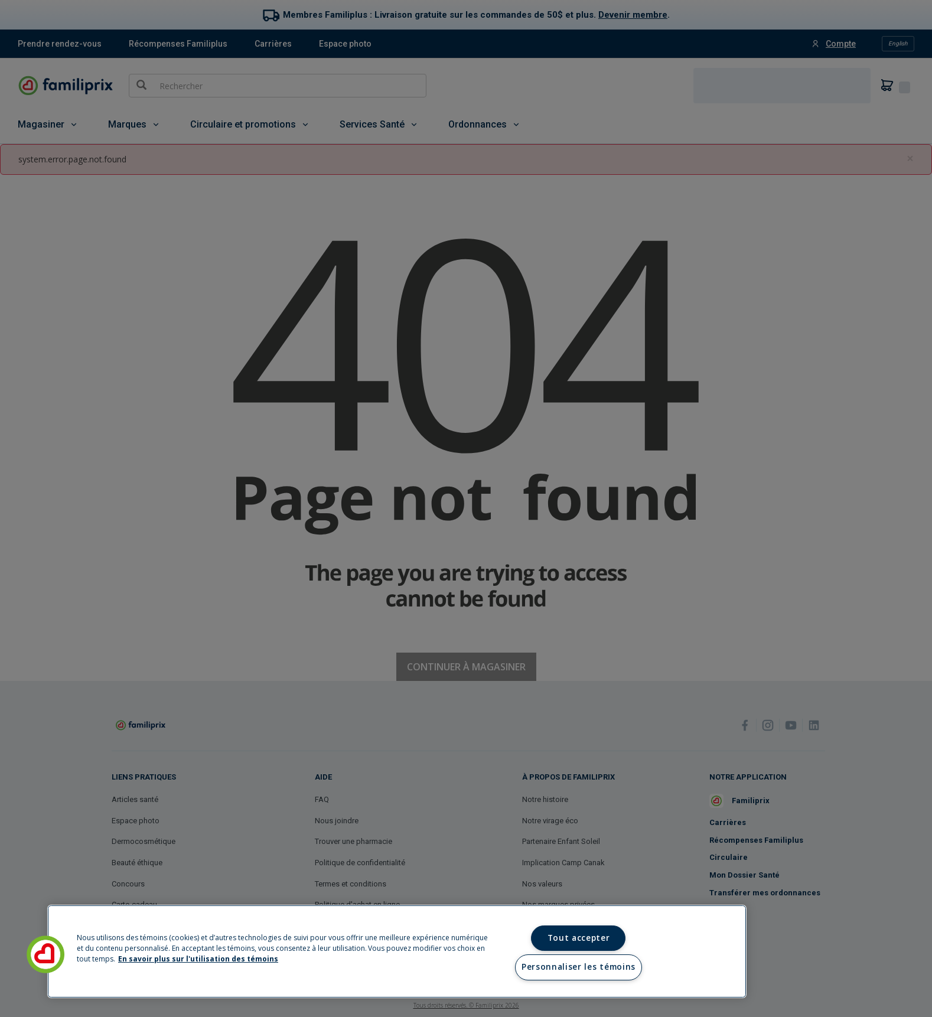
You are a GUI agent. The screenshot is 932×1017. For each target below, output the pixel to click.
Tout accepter (579, 938)
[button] (45, 954)
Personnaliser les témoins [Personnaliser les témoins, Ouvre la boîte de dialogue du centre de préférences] (579, 966)
